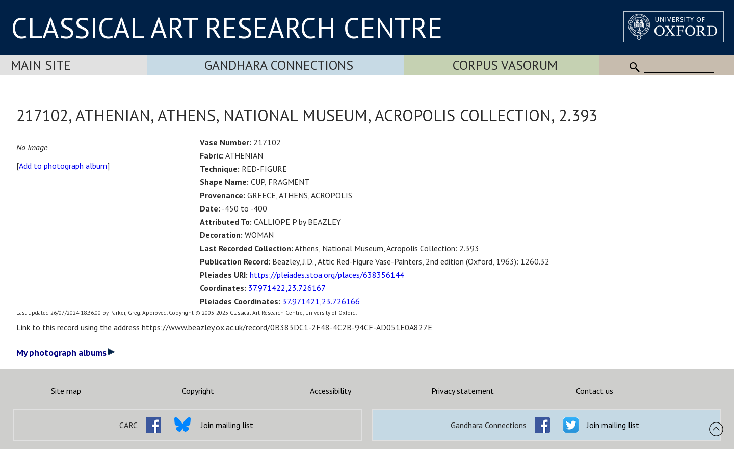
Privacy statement (462, 391)
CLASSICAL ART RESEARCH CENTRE (226, 27)
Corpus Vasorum (505, 65)
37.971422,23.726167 (287, 288)
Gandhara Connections (278, 65)
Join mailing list (227, 425)
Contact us (594, 391)
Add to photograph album (63, 166)
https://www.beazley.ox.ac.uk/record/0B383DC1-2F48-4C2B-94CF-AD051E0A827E (287, 327)
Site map (66, 391)
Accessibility (330, 391)
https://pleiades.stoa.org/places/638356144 (327, 275)
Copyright (198, 391)
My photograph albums (65, 352)
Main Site (41, 65)
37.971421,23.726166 (321, 301)
